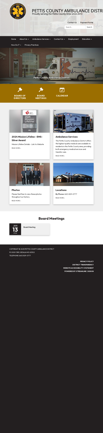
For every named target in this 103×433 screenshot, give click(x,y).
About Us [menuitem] (23, 39)
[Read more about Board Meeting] (29, 229)
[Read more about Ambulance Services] (73, 134)
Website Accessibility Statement (78, 268)
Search (89, 27)
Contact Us (72, 22)
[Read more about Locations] (73, 183)
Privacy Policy (87, 261)
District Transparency (83, 265)
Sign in (91, 271)
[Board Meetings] (41, 93)
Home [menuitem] (13, 39)
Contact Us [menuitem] (58, 39)
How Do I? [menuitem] (15, 45)
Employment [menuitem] (73, 39)
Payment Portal (86, 22)
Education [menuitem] (86, 39)
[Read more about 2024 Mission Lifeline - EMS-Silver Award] (29, 134)
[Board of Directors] (20, 93)
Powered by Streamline (75, 271)
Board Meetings (51, 218)
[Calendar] (62, 92)
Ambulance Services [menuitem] (40, 39)
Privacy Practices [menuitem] (32, 45)
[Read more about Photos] (29, 183)
